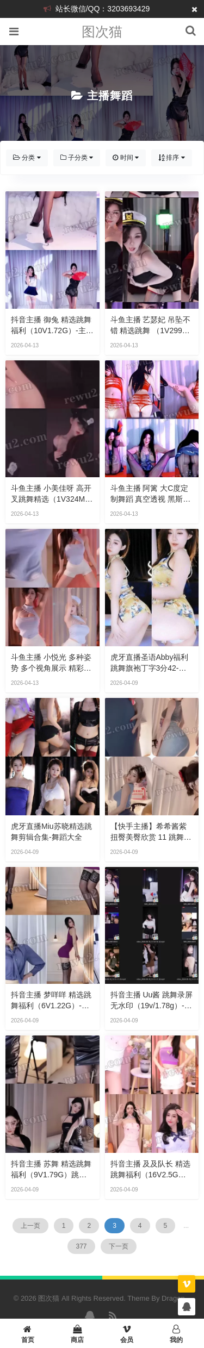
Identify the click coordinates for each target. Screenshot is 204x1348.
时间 (126, 157)
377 (81, 1246)
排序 (171, 157)
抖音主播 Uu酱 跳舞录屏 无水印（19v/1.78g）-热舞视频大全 (151, 1000)
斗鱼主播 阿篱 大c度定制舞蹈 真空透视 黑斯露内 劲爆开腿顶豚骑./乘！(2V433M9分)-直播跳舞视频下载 (151, 494)
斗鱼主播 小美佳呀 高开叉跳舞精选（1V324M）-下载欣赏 (51, 494)
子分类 (77, 157)
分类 (27, 157)
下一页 (118, 1246)
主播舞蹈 (110, 96)
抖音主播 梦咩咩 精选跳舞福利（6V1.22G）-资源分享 (51, 1000)
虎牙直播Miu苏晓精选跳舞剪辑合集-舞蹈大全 (51, 831)
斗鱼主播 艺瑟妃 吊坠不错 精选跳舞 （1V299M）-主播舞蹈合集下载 (150, 325)
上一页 (30, 1226)
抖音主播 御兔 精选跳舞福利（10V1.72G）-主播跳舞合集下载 (52, 325)
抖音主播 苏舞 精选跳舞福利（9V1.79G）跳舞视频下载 (51, 1169)
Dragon (173, 1298)
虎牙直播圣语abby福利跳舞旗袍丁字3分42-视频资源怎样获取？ (149, 663)
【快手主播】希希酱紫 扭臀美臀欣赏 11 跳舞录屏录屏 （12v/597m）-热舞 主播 (150, 832)
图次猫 (102, 31)
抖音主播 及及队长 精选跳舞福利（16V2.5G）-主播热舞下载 (150, 1169)
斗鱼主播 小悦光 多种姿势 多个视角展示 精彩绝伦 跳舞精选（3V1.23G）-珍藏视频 (51, 663)
